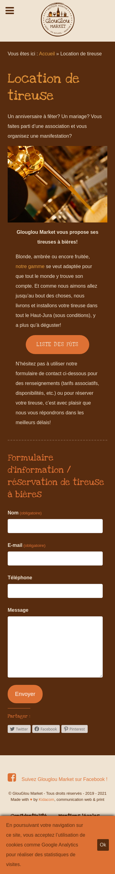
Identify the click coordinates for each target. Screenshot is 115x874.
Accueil (47, 53)
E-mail (26, 545)
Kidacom (46, 799)
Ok (103, 844)
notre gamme (30, 266)
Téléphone (20, 577)
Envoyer (25, 694)
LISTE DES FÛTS (57, 344)
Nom (25, 512)
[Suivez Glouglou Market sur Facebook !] (57, 779)
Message (18, 610)
